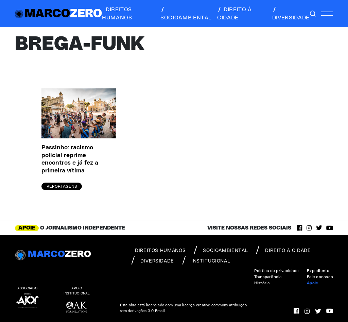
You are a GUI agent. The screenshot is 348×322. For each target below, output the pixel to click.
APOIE (26, 228)
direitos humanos (117, 13)
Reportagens (62, 186)
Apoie (312, 283)
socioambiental (186, 13)
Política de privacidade (276, 271)
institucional (206, 260)
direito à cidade (234, 13)
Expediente (318, 271)
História (262, 283)
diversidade (291, 13)
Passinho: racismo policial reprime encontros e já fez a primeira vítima (69, 159)
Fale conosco (320, 277)
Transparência (268, 277)
